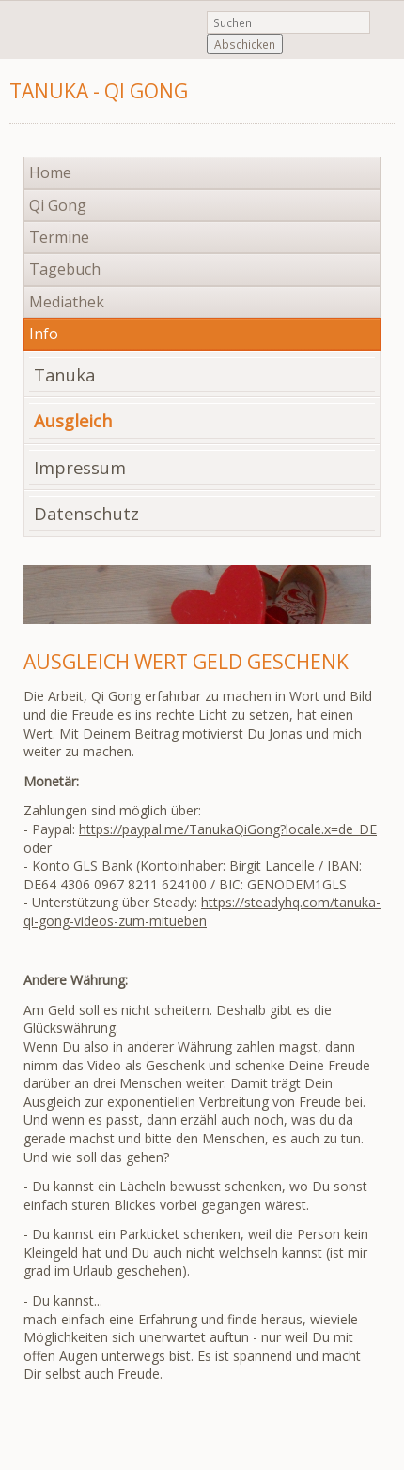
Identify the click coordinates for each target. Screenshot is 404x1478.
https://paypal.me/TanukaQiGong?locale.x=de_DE (228, 829)
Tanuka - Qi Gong (98, 91)
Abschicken (244, 44)
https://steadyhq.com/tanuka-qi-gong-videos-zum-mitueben (202, 911)
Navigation (331, 97)
